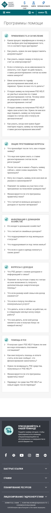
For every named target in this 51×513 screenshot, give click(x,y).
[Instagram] (29, 456)
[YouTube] (22, 456)
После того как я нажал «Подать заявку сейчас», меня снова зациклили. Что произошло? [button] (26, 170)
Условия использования (26, 505)
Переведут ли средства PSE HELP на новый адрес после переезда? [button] (24, 383)
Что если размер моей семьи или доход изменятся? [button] (26, 294)
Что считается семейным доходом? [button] (24, 231)
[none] (6, 12)
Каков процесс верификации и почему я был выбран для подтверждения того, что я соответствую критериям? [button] (26, 43)
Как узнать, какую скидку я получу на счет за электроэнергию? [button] (25, 60)
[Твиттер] (13, 456)
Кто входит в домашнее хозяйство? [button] (24, 226)
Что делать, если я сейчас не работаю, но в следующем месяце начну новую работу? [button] (26, 312)
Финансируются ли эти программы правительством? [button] (24, 195)
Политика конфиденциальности (34, 503)
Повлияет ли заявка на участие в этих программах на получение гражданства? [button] (26, 187)
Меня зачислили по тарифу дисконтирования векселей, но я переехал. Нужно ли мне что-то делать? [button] (25, 83)
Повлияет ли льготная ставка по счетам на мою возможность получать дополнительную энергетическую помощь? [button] (26, 283)
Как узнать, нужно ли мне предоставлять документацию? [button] (26, 52)
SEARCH (41, 12)
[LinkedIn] (37, 456)
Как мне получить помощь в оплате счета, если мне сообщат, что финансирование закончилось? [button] (24, 358)
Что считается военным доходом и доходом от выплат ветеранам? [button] (24, 203)
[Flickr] (45, 456)
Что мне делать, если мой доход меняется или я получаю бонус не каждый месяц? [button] (23, 322)
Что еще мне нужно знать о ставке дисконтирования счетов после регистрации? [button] (23, 159)
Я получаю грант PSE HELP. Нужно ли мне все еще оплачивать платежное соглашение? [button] (26, 347)
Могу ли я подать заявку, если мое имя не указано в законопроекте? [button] (27, 179)
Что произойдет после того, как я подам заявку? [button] (26, 149)
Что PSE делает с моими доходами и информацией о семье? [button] (24, 273)
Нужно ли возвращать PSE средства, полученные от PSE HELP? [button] (24, 367)
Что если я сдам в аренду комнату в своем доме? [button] (24, 251)
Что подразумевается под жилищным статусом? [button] (25, 237)
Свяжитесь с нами (12, 503)
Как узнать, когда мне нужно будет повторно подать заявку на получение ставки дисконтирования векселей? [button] (25, 126)
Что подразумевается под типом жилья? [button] (26, 244)
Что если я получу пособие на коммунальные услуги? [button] (21, 302)
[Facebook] (6, 456)
